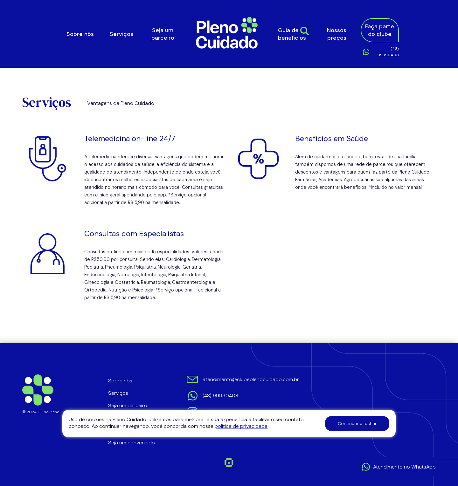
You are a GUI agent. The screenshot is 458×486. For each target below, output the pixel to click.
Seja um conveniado (131, 442)
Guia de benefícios (292, 34)
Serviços (121, 34)
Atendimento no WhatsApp (404, 466)
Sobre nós (80, 34)
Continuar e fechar (357, 423)
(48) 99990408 (388, 52)
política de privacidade (241, 426)
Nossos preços (336, 34)
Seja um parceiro (162, 34)
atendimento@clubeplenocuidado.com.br (250, 379)
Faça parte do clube (379, 30)
